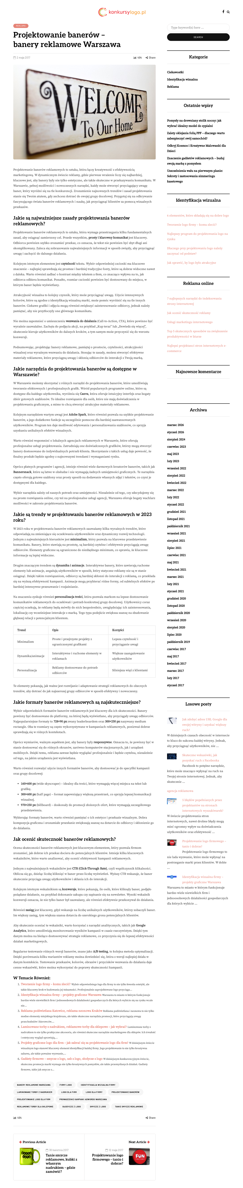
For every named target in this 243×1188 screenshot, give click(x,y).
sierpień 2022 (176, 476)
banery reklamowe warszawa (33, 1085)
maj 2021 (173, 562)
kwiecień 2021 (176, 570)
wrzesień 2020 (176, 620)
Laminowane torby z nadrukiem (34, 1092)
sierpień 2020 (176, 627)
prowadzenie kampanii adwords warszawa (83, 1099)
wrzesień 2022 (176, 468)
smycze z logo (98, 1106)
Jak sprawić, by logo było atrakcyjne (191, 263)
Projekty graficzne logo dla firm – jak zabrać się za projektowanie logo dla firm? (74, 1043)
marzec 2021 (175, 577)
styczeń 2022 (175, 504)
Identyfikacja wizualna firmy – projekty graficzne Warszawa (61, 995)
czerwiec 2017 (176, 649)
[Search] (198, 27)
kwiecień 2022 (176, 483)
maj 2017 (173, 656)
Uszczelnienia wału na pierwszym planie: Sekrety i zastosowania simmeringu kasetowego (195, 176)
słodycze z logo (71, 1106)
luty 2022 (173, 497)
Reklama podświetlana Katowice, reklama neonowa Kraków (61, 1011)
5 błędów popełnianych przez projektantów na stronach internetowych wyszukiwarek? (202, 805)
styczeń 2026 (175, 432)
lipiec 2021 (174, 548)
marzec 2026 (175, 425)
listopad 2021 (176, 519)
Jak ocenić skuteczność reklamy (189, 313)
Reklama (21, 26)
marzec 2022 (175, 490)
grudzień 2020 (176, 598)
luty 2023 (173, 461)
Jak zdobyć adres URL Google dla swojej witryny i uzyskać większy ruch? (204, 724)
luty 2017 (173, 678)
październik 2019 (178, 642)
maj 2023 (173, 454)
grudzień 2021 (176, 512)
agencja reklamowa (180, 791)
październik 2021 (178, 526)
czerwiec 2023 (176, 447)
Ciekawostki (175, 72)
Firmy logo (66, 1085)
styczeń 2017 (175, 685)
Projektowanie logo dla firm (33, 1099)
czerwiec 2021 (176, 555)
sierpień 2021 (176, 541)
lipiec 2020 (174, 635)
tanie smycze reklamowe (129, 1106)
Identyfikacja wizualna (182, 79)
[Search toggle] (228, 12)
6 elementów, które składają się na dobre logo (198, 215)
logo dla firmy (94, 1092)
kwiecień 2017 (176, 664)
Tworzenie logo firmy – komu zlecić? (46, 984)
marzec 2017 (175, 671)
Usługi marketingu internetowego (190, 322)
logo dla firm (69, 1092)
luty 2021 (173, 584)
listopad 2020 (176, 606)
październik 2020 (178, 613)
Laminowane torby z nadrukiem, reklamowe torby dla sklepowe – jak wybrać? (74, 1027)
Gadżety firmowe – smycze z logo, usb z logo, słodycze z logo (62, 1059)
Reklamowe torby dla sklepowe (35, 1106)
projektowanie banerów (126, 1092)
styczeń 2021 (175, 591)
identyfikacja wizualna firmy (98, 1085)
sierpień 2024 (176, 439)
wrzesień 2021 (176, 533)
